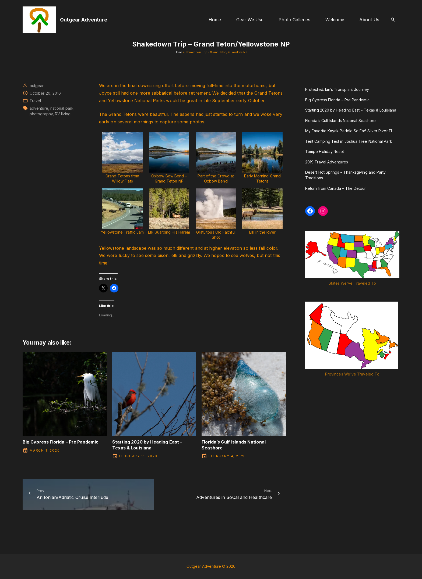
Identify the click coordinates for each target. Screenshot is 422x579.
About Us (369, 19)
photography (41, 114)
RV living (63, 114)
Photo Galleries (294, 19)
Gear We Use (250, 19)
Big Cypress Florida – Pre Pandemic (61, 442)
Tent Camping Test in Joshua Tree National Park (348, 141)
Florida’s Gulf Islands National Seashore (340, 120)
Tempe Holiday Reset (324, 151)
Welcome (334, 19)
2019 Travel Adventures (326, 162)
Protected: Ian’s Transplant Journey (337, 89)
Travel (35, 100)
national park (61, 108)
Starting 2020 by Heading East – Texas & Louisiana (147, 444)
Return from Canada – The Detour (335, 188)
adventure (39, 108)
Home (215, 19)
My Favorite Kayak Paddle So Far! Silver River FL (349, 130)
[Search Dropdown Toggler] (393, 20)
